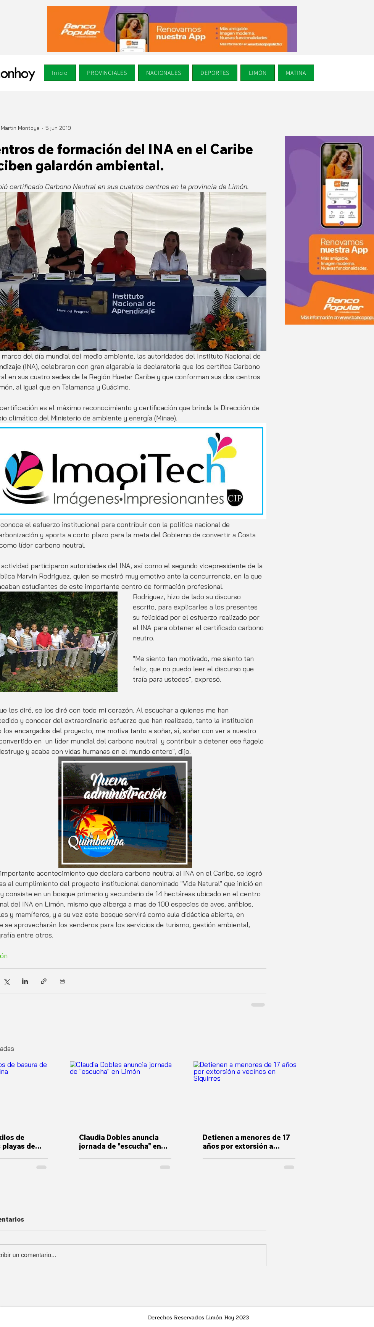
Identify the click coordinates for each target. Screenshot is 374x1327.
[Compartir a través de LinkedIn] (25, 981)
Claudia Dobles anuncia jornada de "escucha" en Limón (120, 1142)
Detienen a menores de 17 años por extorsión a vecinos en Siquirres (246, 1142)
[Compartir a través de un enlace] (43, 981)
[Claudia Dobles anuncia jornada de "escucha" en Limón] (125, 1092)
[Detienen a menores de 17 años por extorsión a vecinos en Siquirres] (249, 1092)
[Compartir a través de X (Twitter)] (6, 981)
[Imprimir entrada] (62, 981)
